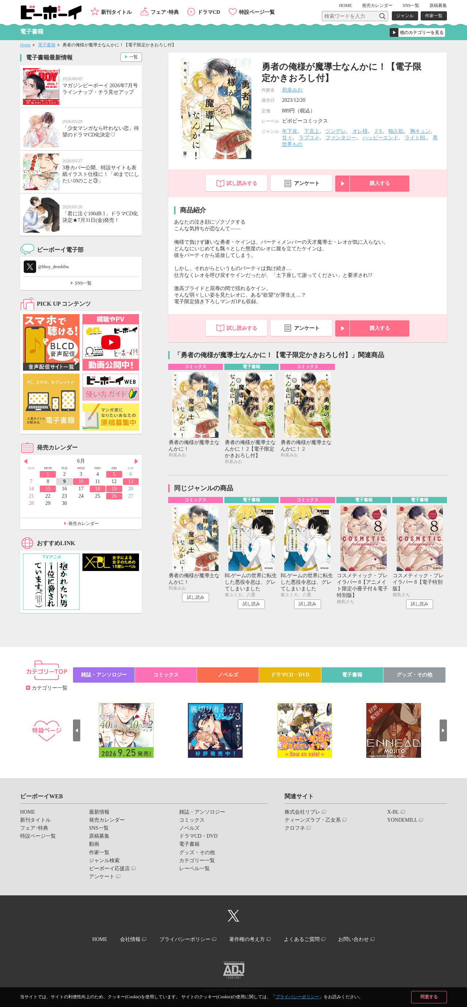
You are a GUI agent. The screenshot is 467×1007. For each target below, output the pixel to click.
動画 (94, 844)
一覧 (133, 56)
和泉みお (292, 90)
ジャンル (405, 15)
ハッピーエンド (380, 137)
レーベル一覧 (194, 868)
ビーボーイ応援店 (109, 868)
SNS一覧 (410, 5)
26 (114, 496)
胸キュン (420, 131)
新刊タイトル (116, 12)
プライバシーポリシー (297, 996)
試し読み (195, 597)
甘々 (287, 137)
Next (136, 461)
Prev (25, 461)
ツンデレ (335, 131)
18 (97, 488)
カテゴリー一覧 (49, 688)
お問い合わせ (353, 939)
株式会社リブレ (302, 812)
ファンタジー (340, 137)
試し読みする (242, 183)
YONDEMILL (402, 820)
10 (81, 481)
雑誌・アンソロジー (104, 675)
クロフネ (295, 828)
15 (47, 488)
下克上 (311, 131)
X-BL (393, 812)
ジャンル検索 (104, 860)
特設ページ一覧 (257, 12)
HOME (345, 5)
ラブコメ (309, 137)
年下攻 (289, 131)
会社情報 (130, 939)
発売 (377, 5)
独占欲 (396, 131)
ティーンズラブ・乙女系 (313, 820)
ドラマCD (208, 12)
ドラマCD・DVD (290, 675)
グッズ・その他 (414, 675)
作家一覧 (434, 15)
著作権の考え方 (247, 939)
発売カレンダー (83, 523)
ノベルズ (228, 675)
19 (114, 488)
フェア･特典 (165, 12)
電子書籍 (46, 44)
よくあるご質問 (302, 939)
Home (25, 44)
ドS (378, 131)
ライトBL (416, 137)
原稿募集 (438, 5)
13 (130, 481)
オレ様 (360, 131)
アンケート (307, 183)
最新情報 (99, 812)
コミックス (166, 675)
